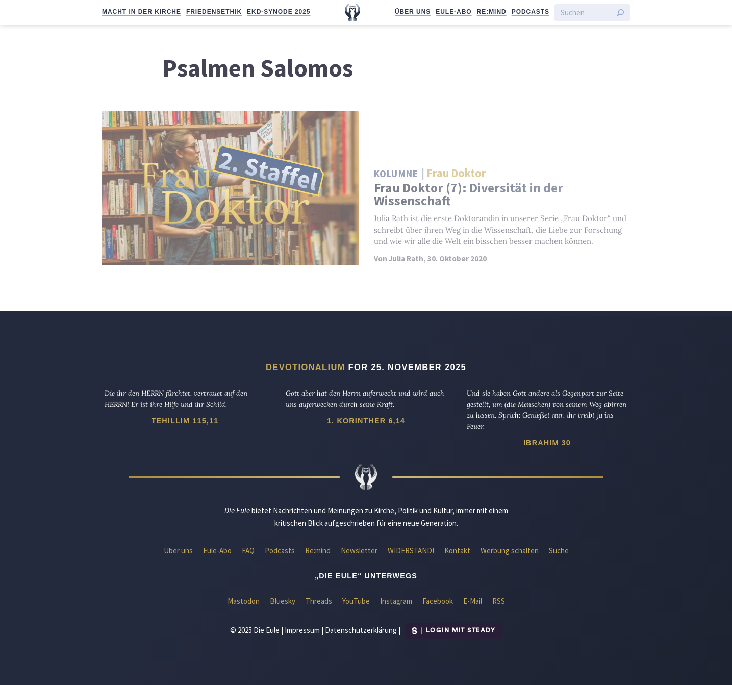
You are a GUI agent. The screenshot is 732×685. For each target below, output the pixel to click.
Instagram (396, 601)
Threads (319, 601)
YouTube (356, 601)
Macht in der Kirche (141, 11)
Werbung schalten (510, 550)
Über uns (413, 11)
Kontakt (457, 550)
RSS (498, 601)
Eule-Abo (453, 11)
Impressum (302, 629)
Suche (559, 550)
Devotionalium (305, 367)
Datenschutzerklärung (361, 629)
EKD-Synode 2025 (278, 11)
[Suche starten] (620, 12)
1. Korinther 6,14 (366, 421)
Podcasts (530, 11)
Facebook (437, 601)
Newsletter (359, 550)
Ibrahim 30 (547, 442)
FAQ (248, 550)
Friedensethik (214, 11)
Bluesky (282, 601)
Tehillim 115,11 (185, 421)
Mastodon (244, 601)
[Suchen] (586, 12)
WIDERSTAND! (411, 550)
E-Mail (472, 601)
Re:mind (492, 11)
